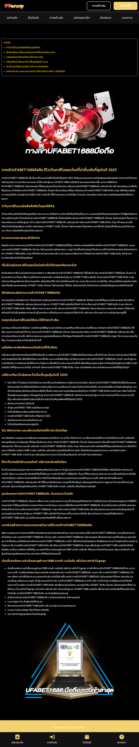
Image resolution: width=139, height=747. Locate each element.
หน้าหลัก (12, 18)
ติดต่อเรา (105, 18)
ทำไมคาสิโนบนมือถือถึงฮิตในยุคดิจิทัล (23, 47)
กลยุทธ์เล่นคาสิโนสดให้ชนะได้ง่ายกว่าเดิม (24, 57)
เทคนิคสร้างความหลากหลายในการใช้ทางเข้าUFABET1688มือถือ (35, 71)
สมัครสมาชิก (81, 18)
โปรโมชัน (33, 18)
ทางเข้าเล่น (56, 18)
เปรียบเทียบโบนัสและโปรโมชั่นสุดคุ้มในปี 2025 (27, 62)
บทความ (127, 18)
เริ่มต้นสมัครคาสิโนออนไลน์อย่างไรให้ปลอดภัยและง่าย (30, 52)
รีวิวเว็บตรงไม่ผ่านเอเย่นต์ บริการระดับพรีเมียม (27, 66)
